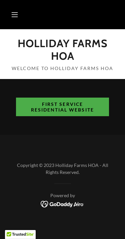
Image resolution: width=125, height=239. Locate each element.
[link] (62, 50)
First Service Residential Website (62, 107)
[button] (14, 14)
